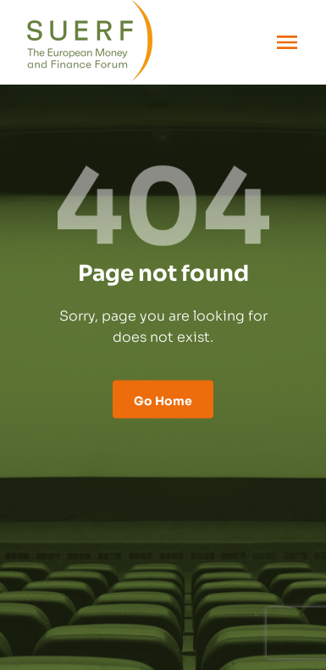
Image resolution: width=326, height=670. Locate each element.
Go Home (163, 399)
